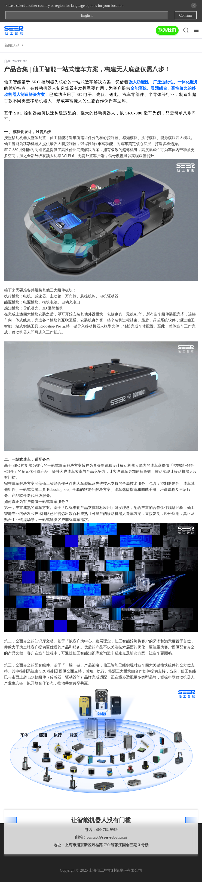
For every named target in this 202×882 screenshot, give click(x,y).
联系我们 (167, 30)
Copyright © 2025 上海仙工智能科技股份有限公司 (101, 870)
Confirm (185, 15)
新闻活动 (12, 45)
